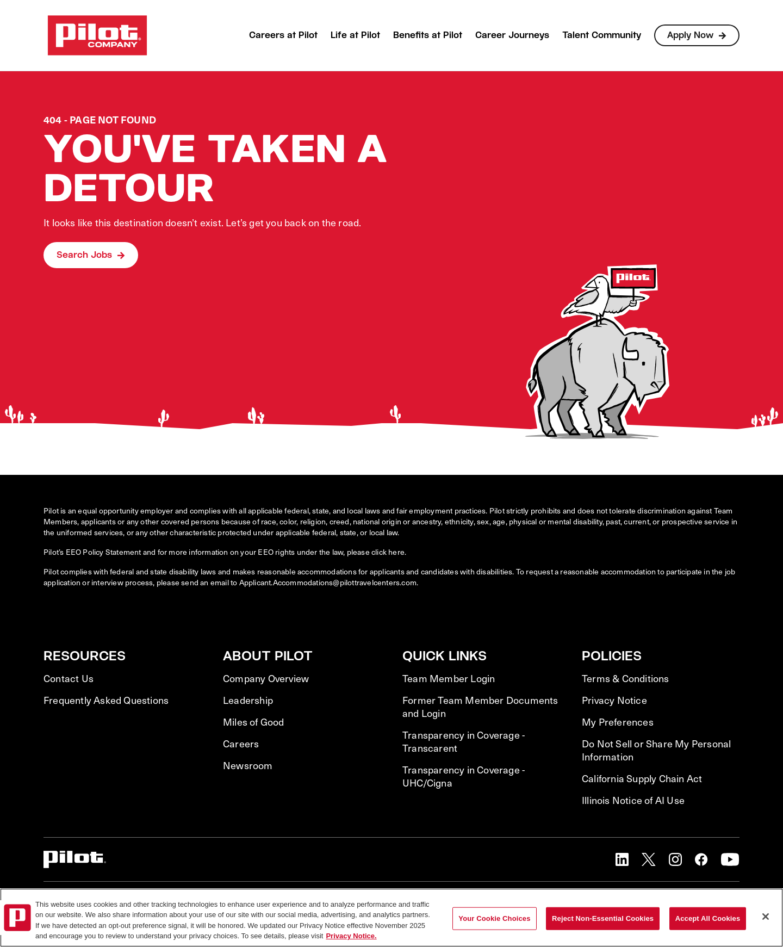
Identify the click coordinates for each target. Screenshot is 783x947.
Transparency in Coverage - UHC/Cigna (463, 776)
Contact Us (69, 678)
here (396, 552)
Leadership (248, 700)
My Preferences (618, 721)
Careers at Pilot (283, 35)
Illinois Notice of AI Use (633, 800)
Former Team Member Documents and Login (480, 707)
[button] (622, 859)
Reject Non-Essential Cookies (603, 918)
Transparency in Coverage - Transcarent (463, 741)
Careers (241, 743)
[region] (391, 917)
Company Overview (266, 678)
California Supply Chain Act (642, 778)
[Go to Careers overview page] (97, 35)
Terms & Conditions (625, 678)
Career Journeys (512, 35)
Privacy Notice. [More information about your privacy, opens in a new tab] (351, 936)
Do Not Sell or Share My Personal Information (656, 750)
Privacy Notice (614, 700)
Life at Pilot (355, 35)
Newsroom (248, 765)
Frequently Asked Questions (106, 700)
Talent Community (601, 35)
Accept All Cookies (708, 918)
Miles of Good (253, 721)
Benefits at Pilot (427, 35)
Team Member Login (448, 678)
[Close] (766, 917)
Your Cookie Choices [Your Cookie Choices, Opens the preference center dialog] (494, 918)
